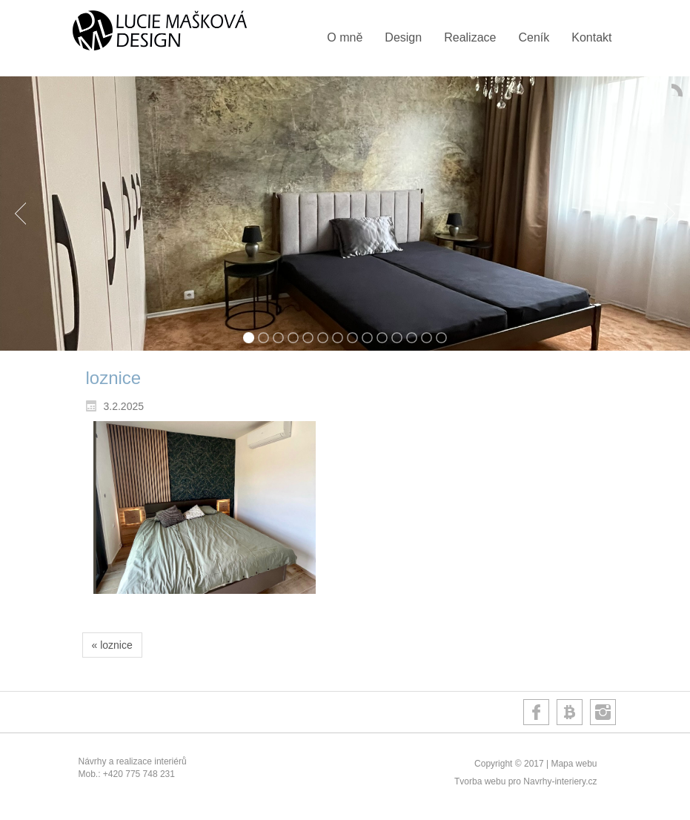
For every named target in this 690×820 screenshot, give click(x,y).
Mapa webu (574, 763)
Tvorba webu (479, 781)
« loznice (112, 645)
